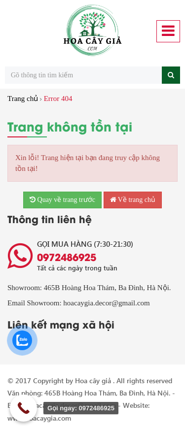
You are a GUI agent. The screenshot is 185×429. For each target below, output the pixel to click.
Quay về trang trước (62, 199)
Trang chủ (22, 98)
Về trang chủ (132, 199)
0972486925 (66, 257)
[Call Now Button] (23, 408)
